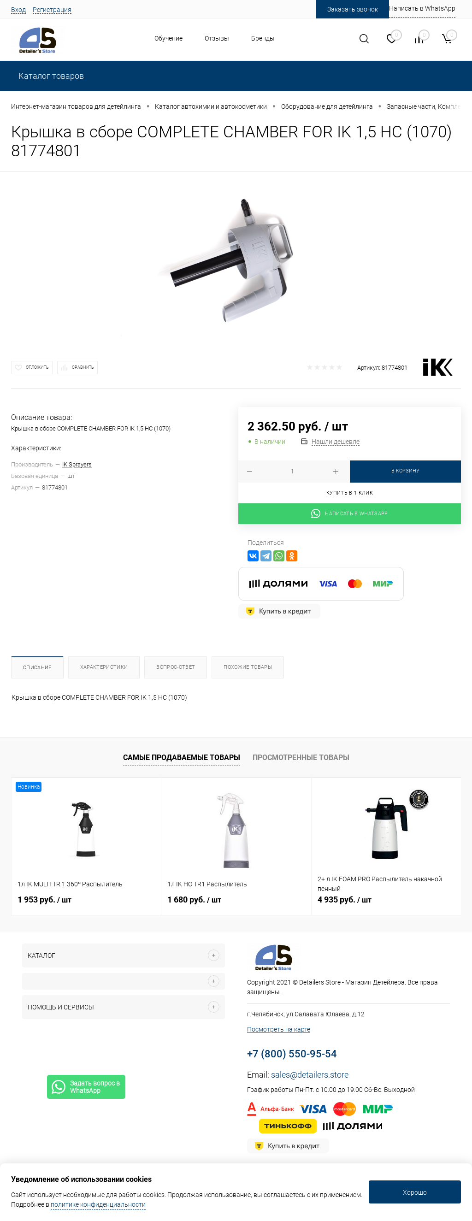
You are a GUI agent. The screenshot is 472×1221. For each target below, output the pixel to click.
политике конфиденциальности (98, 1204)
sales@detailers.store (309, 1074)
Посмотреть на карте (278, 1029)
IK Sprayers (77, 464)
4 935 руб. (345, 899)
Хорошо (415, 1192)
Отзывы (217, 38)
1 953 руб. (44, 899)
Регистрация (52, 9)
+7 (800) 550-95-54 (292, 1054)
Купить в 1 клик (349, 493)
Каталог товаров (50, 76)
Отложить (37, 367)
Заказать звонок (352, 9)
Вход (18, 9)
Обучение (168, 38)
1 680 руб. (194, 899)
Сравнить (83, 367)
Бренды (263, 38)
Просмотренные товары (301, 757)
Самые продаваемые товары (181, 757)
